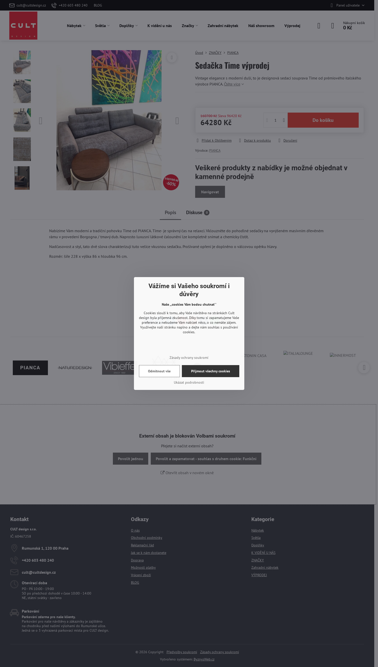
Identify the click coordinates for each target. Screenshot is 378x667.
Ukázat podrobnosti (189, 382)
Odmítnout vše (159, 371)
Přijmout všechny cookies (210, 371)
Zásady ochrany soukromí (189, 357)
